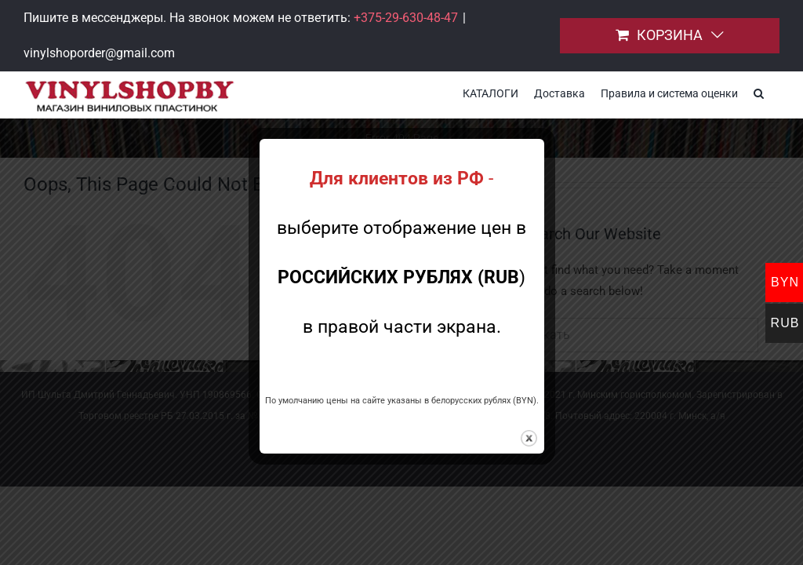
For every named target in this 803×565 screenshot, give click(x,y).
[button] (759, 91)
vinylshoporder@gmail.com (99, 53)
